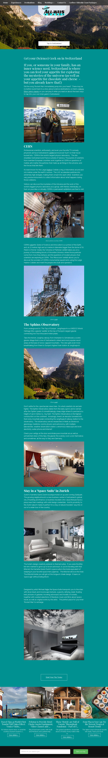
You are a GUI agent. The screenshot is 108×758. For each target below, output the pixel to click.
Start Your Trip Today (54, 677)
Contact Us (61, 2)
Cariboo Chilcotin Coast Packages (83, 2)
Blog (40, 2)
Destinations (29, 2)
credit (55, 319)
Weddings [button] (49, 2)
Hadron (49, 170)
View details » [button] (13, 735)
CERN (51, 153)
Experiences (16, 2)
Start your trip (80, 751)
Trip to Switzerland (54, 44)
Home (5, 2)
